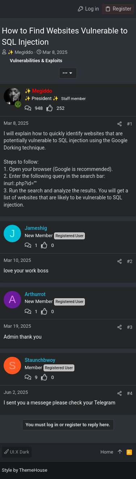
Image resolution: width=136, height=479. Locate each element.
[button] (9, 9)
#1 (129, 124)
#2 (129, 261)
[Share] (119, 123)
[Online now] (18, 104)
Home (106, 452)
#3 (129, 327)
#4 (129, 393)
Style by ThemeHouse (24, 470)
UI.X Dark (16, 452)
